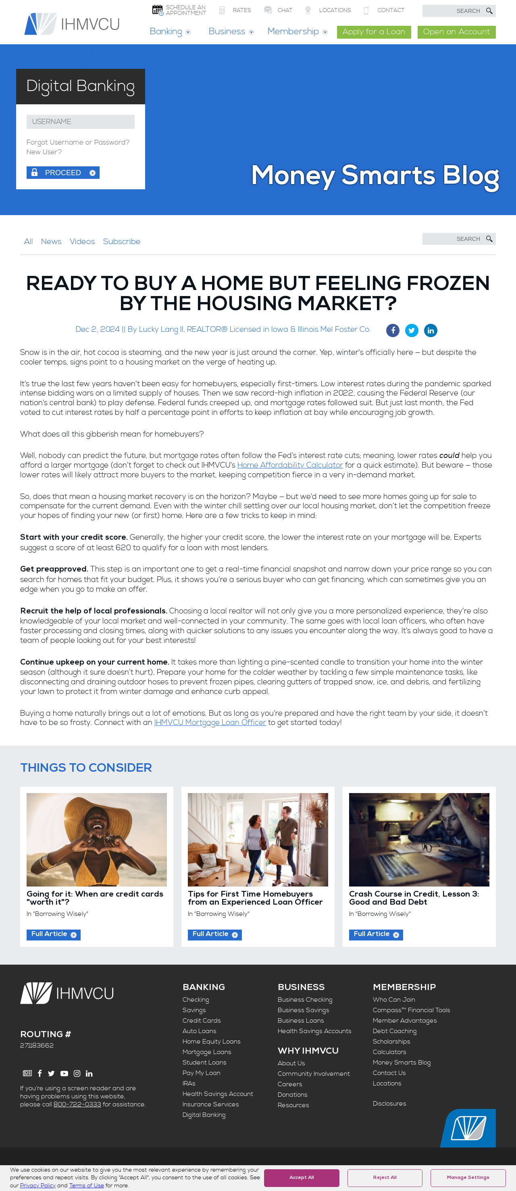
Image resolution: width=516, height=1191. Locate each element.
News (51, 242)
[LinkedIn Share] (430, 330)
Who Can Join (394, 1000)
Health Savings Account (218, 1094)
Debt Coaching (395, 1031)
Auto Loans (199, 1031)
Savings (194, 1010)
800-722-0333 (77, 1104)
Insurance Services (211, 1104)
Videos (82, 242)
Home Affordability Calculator (290, 465)
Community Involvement (314, 1074)
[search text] (459, 11)
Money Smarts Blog (402, 1062)
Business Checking (305, 1000)
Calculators (389, 1052)
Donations (293, 1095)
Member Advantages (405, 1021)
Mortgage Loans (207, 1052)
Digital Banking (204, 1115)
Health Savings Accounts (315, 1031)
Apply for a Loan (374, 32)
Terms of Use (86, 1185)
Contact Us (389, 1073)
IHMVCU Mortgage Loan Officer (210, 722)
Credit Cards (202, 1021)
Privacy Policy (38, 1185)
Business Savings (303, 1010)
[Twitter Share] (411, 330)
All (28, 242)
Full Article (49, 934)
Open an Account (456, 32)
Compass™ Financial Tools (411, 1010)
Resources (293, 1105)
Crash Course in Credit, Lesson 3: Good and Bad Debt (414, 899)
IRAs (189, 1083)
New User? (44, 152)
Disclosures (389, 1104)
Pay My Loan (202, 1073)
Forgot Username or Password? (78, 142)
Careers (290, 1084)
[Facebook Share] (392, 330)
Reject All (385, 1178)
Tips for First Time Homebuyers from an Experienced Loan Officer (255, 899)
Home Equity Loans (212, 1042)
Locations (387, 1083)
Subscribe (122, 242)
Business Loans (301, 1021)
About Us (291, 1063)
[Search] (459, 239)
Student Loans (205, 1062)
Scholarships (391, 1042)
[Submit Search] (489, 11)
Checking (196, 1000)
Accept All (301, 1178)
